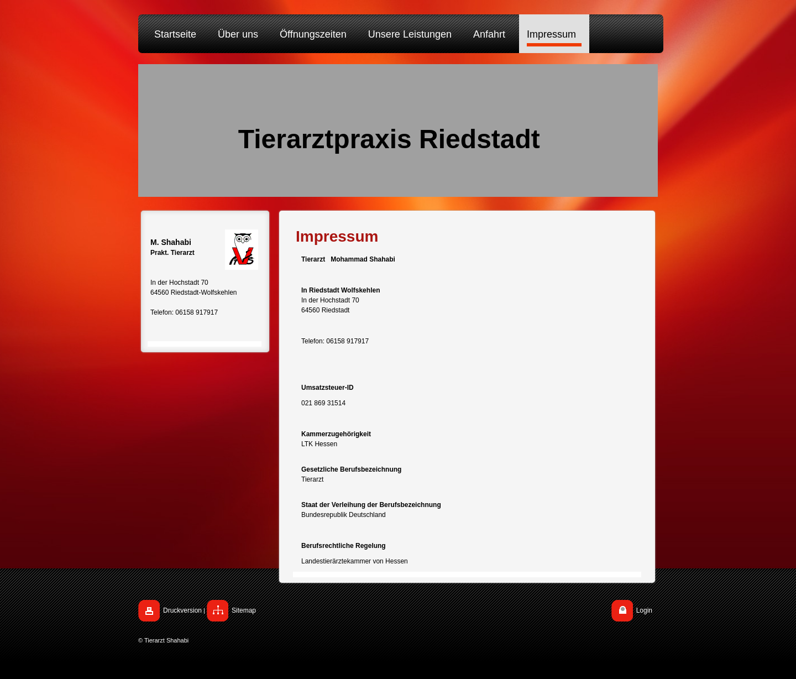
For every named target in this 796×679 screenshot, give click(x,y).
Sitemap (244, 610)
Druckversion (182, 610)
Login (644, 610)
